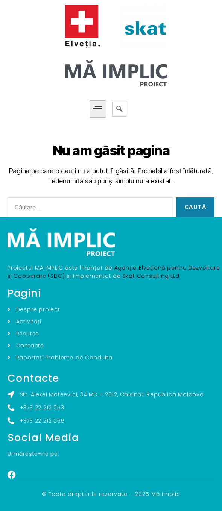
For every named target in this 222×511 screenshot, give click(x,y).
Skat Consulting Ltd (151, 276)
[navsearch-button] (119, 109)
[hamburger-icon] (98, 109)
